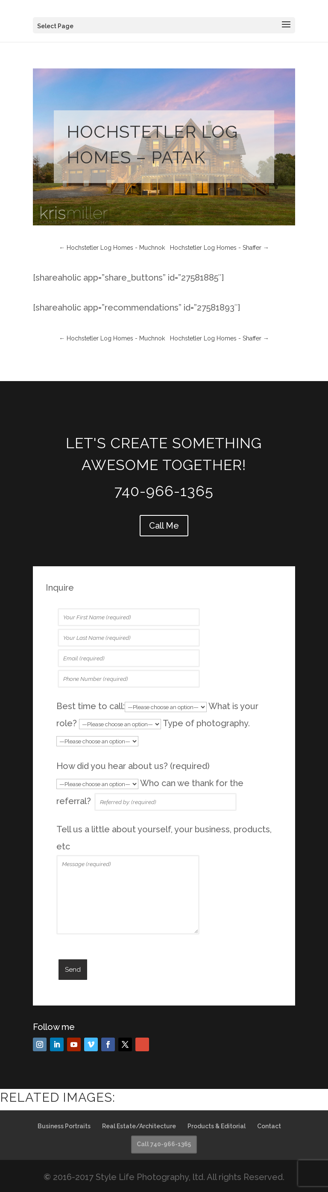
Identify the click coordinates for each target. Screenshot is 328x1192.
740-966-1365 (164, 491)
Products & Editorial (216, 1126)
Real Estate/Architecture (139, 1126)
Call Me (164, 526)
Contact (269, 1126)
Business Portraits (64, 1126)
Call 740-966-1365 (164, 1144)
